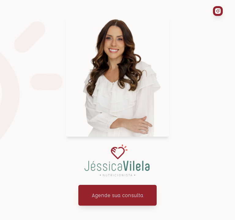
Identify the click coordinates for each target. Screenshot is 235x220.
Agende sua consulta (117, 195)
